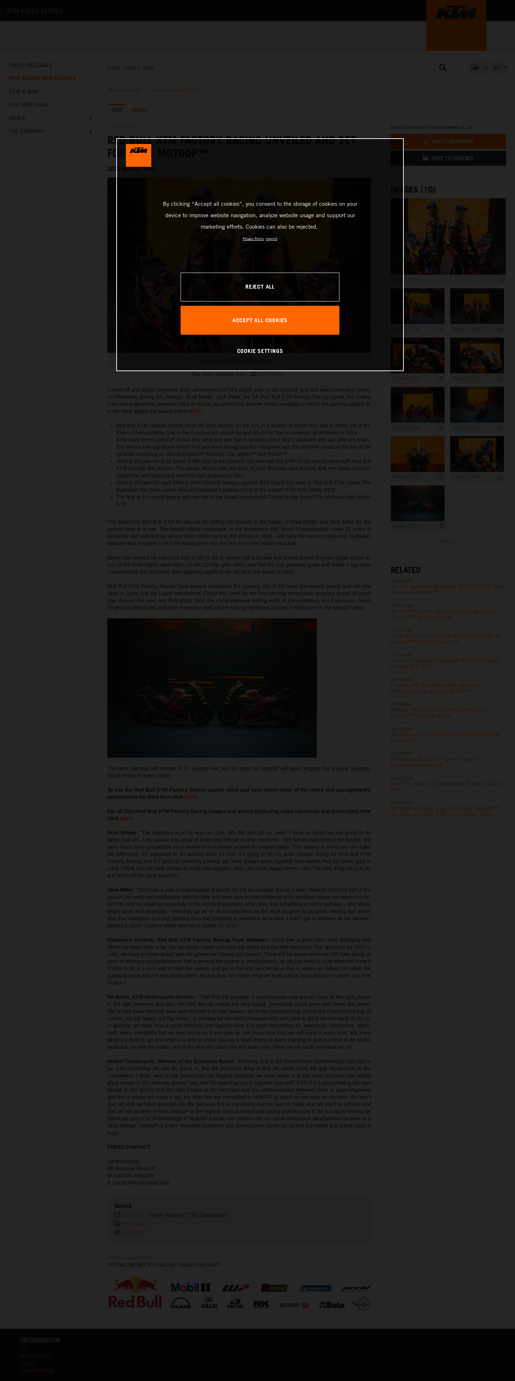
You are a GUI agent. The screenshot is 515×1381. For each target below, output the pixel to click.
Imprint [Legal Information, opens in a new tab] (271, 238)
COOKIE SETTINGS (260, 350)
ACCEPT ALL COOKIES (260, 320)
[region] (260, 254)
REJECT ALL (260, 286)
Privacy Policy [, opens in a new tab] (253, 238)
